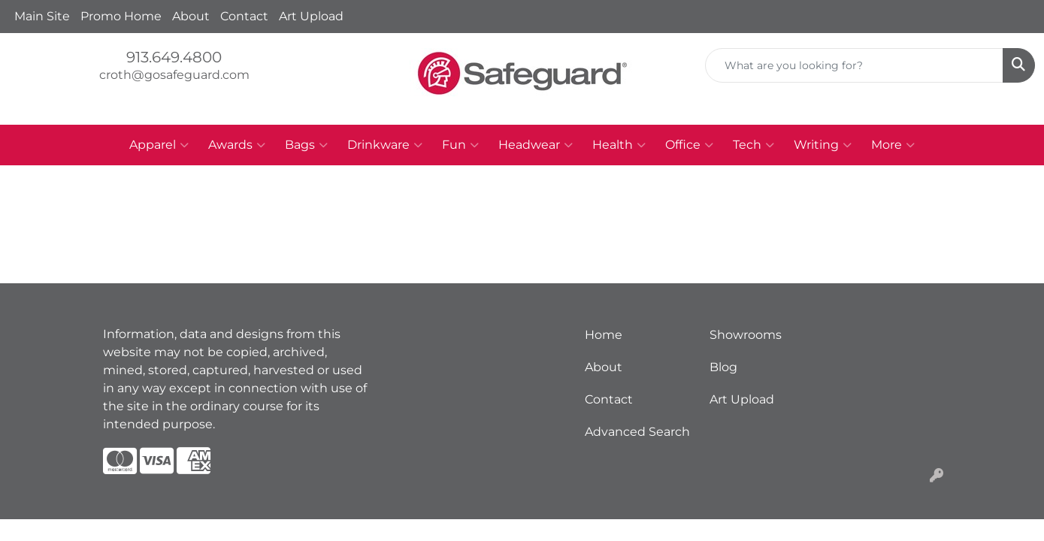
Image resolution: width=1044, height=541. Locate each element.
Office (689, 145)
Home (603, 335)
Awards (236, 145)
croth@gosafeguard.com (174, 75)
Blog (723, 367)
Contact (244, 16)
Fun (460, 145)
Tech (753, 145)
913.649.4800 (174, 57)
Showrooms (746, 335)
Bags (306, 145)
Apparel (159, 145)
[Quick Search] (854, 65)
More (893, 145)
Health (619, 145)
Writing (823, 145)
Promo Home (121, 16)
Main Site (42, 16)
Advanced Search (637, 432)
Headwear (535, 145)
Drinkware (384, 145)
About (191, 16)
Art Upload (311, 16)
